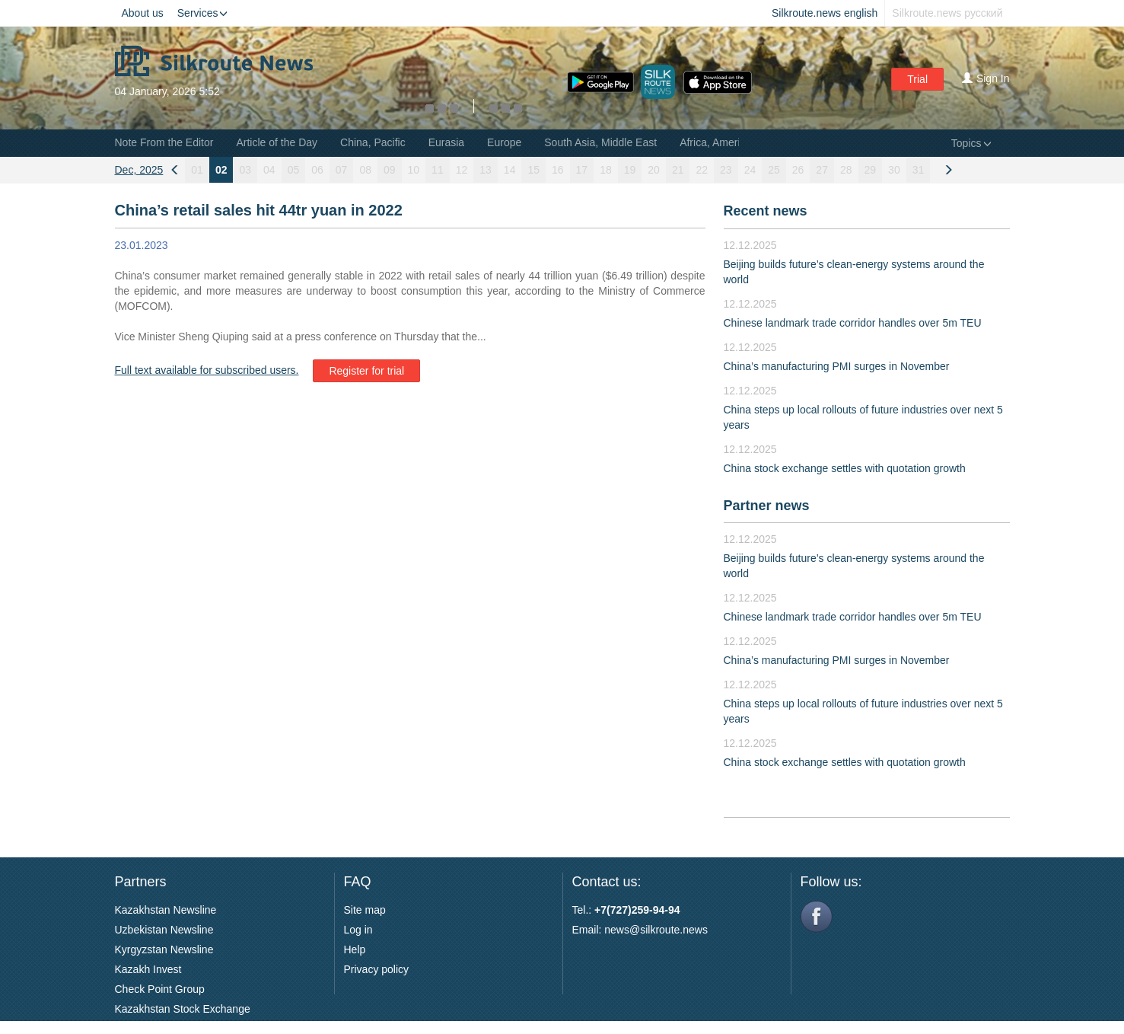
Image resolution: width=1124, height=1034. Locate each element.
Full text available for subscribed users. (207, 370)
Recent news (765, 211)
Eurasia (446, 142)
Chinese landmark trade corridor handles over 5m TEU (853, 323)
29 (870, 170)
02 (221, 170)
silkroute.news (674, 930)
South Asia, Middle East (600, 142)
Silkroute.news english (824, 13)
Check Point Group (160, 989)
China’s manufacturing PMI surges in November (837, 366)
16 (558, 170)
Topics (971, 143)
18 (606, 170)
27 (822, 170)
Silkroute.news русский (947, 13)
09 (390, 170)
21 (678, 170)
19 (630, 170)
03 (245, 170)
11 (437, 170)
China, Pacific (373, 142)
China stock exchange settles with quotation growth (845, 468)
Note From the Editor (164, 142)
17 (582, 170)
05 (294, 170)
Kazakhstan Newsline (166, 910)
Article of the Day (276, 142)
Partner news (767, 505)
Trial (917, 79)
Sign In (986, 78)
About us (143, 13)
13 (485, 170)
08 (365, 170)
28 (846, 170)
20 (654, 170)
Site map (365, 910)
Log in (358, 930)
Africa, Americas (718, 142)
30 (894, 170)
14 (510, 170)
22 (702, 170)
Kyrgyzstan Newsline (164, 949)
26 (798, 170)
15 (533, 170)
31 (918, 170)
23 (726, 170)
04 (269, 170)
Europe (504, 142)
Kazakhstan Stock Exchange (182, 1009)
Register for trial (366, 371)
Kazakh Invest (148, 969)
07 (342, 170)
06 (317, 170)
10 (414, 170)
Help (355, 949)
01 (197, 170)
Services (202, 13)
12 (462, 170)
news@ (622, 930)
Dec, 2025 (139, 170)
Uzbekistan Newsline (164, 930)
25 (774, 170)
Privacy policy (376, 969)
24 (750, 170)
